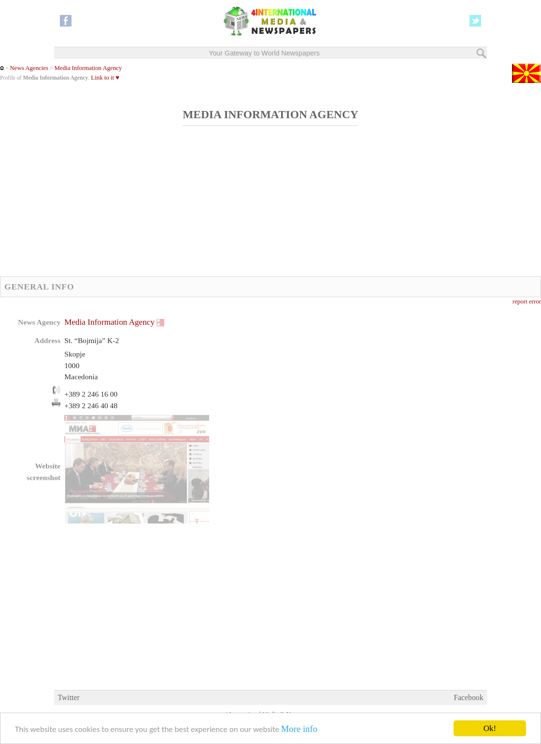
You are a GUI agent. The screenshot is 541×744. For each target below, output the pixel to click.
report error (527, 301)
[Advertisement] (234, 206)
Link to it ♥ (105, 77)
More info (299, 729)
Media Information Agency (88, 68)
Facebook (468, 697)
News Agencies (29, 68)
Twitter (68, 697)
